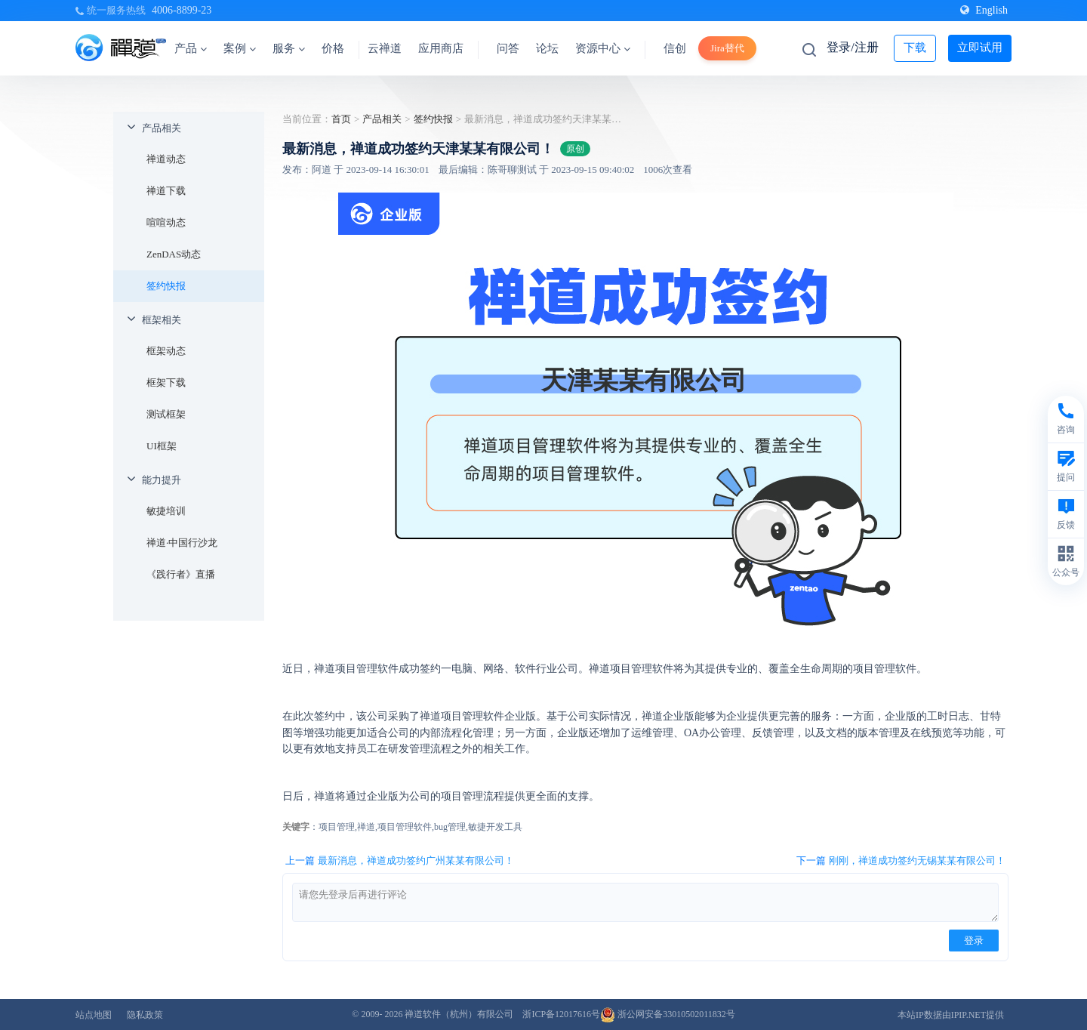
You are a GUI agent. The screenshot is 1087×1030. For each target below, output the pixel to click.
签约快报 (166, 285)
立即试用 (979, 48)
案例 (239, 48)
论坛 (547, 48)
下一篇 (900, 860)
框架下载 (166, 382)
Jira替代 (727, 48)
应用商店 (440, 48)
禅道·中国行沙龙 (181, 542)
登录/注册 (852, 47)
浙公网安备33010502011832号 (667, 1014)
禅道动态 (166, 159)
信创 (675, 48)
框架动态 (166, 350)
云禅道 (385, 48)
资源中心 (602, 48)
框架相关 (161, 319)
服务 (289, 48)
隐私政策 (145, 1015)
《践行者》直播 (180, 574)
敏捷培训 (166, 511)
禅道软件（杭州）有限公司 (459, 1014)
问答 (508, 48)
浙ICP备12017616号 (561, 1014)
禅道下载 (166, 190)
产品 (190, 48)
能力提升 (161, 480)
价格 (333, 48)
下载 (915, 48)
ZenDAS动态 (173, 254)
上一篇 (399, 860)
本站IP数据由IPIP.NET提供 (951, 1015)
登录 (974, 940)
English (984, 10)
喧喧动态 (166, 222)
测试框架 (166, 414)
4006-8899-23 (181, 10)
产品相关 (161, 128)
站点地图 (93, 1015)
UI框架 (161, 446)
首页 (341, 119)
